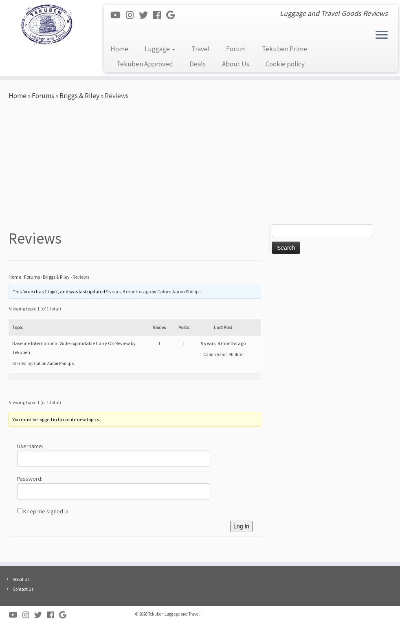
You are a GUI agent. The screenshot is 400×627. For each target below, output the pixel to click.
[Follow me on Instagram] (132, 15)
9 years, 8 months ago (128, 291)
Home (119, 48)
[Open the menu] (382, 35)
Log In (241, 526)
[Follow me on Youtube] (118, 15)
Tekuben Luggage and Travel (174, 614)
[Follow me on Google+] (173, 15)
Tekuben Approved (144, 63)
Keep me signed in (45, 511)
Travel (200, 48)
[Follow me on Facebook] (159, 15)
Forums (43, 95)
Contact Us (23, 589)
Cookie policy (285, 63)
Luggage (160, 48)
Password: (29, 478)
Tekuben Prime (284, 48)
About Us (235, 63)
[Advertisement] (200, 163)
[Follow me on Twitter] (146, 15)
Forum (236, 48)
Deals (197, 63)
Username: (30, 446)
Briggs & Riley (79, 95)
